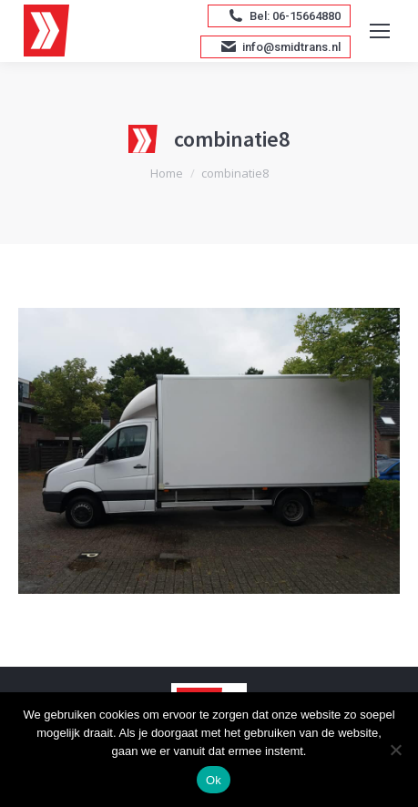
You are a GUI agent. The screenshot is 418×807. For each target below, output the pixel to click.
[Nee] (395, 750)
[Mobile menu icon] (380, 31)
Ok (213, 780)
